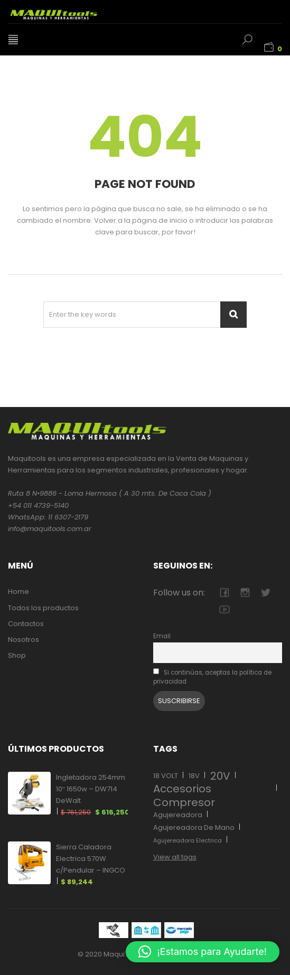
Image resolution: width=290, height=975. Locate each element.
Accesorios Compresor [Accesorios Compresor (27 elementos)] (184, 795)
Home (18, 591)
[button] (202, 951)
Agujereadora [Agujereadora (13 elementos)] (177, 815)
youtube (224, 609)
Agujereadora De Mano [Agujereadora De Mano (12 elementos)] (194, 827)
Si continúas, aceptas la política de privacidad (212, 677)
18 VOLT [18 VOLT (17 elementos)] (165, 776)
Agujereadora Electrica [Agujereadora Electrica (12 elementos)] (187, 840)
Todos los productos (43, 608)
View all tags (175, 857)
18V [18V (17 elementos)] (194, 776)
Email (162, 636)
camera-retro (244, 592)
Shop (17, 655)
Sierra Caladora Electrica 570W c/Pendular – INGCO (90, 865)
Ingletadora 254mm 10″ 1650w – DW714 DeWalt (92, 795)
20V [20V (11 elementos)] (220, 776)
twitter (265, 592)
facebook (224, 592)
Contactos (26, 624)
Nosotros (23, 640)
